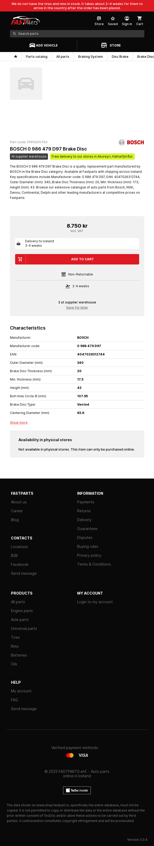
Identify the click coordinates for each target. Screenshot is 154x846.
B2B (14, 555)
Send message (24, 573)
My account (21, 691)
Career (17, 511)
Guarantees (87, 528)
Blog (15, 519)
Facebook (19, 564)
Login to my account (95, 602)
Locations (19, 546)
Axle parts (20, 619)
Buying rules (87, 546)
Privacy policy (89, 555)
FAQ (14, 700)
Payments (85, 502)
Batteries (19, 655)
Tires (15, 637)
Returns (84, 511)
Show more (19, 422)
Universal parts (24, 628)
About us (19, 502)
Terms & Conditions (94, 564)
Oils (14, 664)
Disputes (85, 537)
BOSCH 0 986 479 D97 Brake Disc (48, 149)
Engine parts (22, 610)
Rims (15, 646)
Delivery (84, 519)
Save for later (77, 307)
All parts (18, 602)
